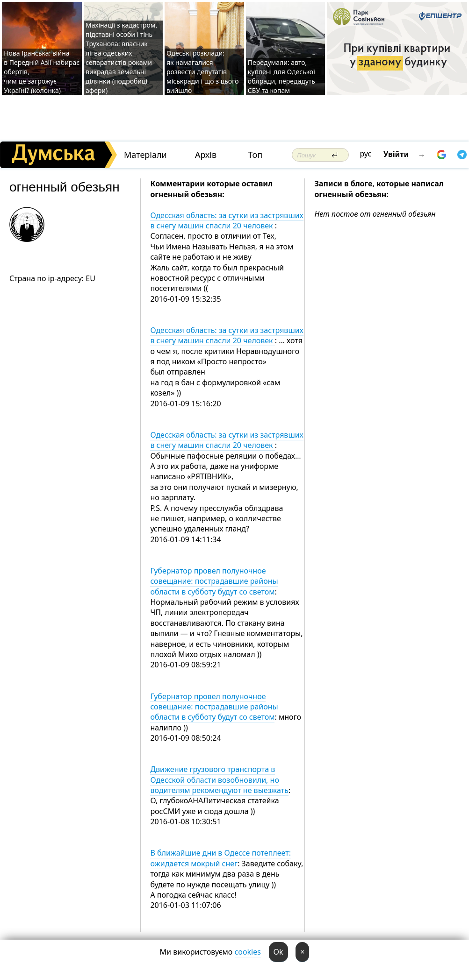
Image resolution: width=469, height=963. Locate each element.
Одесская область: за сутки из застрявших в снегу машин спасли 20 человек (226, 220)
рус (366, 154)
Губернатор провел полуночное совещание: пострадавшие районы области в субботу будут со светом (214, 581)
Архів (205, 154)
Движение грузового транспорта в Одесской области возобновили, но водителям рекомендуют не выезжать (219, 779)
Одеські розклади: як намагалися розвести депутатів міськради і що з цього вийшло (202, 72)
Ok (278, 952)
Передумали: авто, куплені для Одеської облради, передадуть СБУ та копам (281, 76)
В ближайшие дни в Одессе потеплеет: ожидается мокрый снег (220, 858)
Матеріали (145, 154)
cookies (248, 952)
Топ (255, 154)
